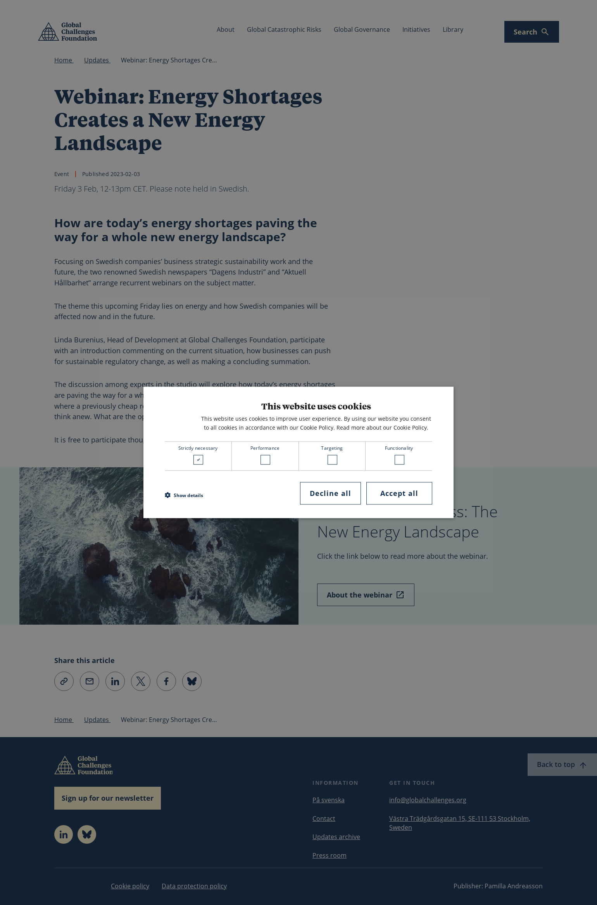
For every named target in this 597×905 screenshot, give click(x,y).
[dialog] (298, 452)
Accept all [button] (399, 493)
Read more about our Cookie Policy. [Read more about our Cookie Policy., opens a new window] (382, 427)
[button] (184, 495)
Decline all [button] (330, 493)
